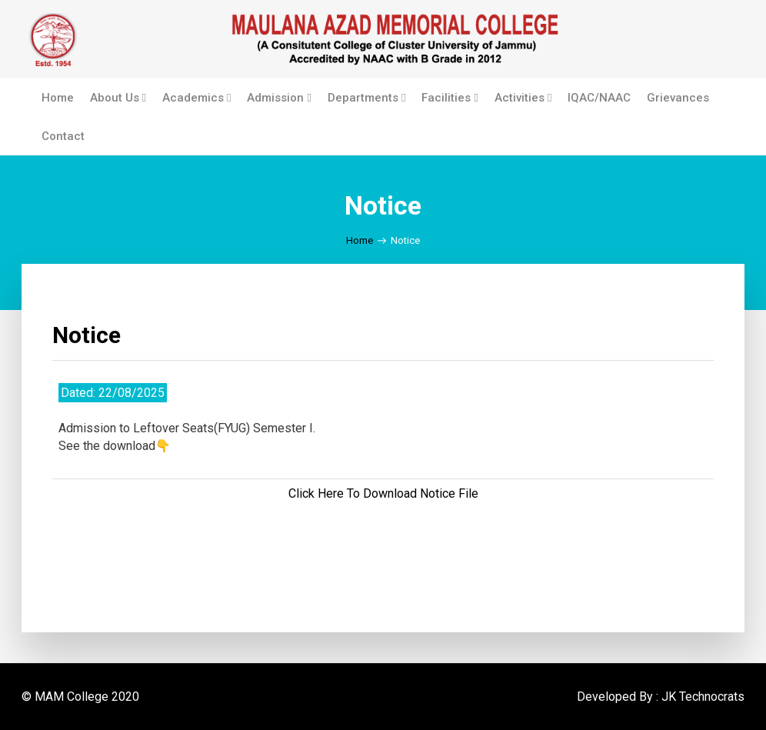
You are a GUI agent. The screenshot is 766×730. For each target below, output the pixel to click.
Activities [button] (523, 98)
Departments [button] (366, 98)
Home (58, 98)
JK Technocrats (702, 696)
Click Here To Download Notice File (383, 493)
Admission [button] (279, 98)
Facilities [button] (449, 98)
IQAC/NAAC (599, 98)
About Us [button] (118, 98)
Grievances (678, 98)
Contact (63, 136)
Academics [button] (196, 98)
